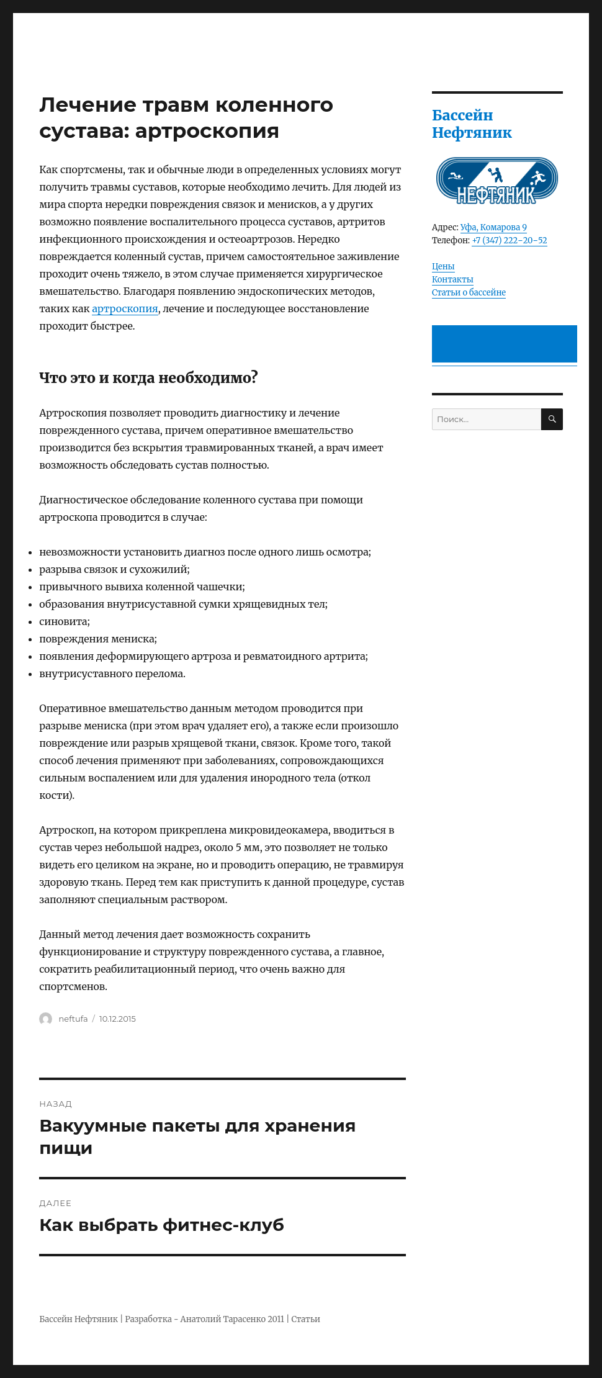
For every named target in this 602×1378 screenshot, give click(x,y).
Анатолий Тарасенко (223, 1319)
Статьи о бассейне (469, 292)
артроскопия (125, 308)
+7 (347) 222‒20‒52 (509, 240)
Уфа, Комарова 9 (493, 227)
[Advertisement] (506, 344)
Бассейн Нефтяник (78, 1319)
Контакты (453, 279)
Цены (443, 266)
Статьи (306, 1319)
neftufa (73, 1019)
